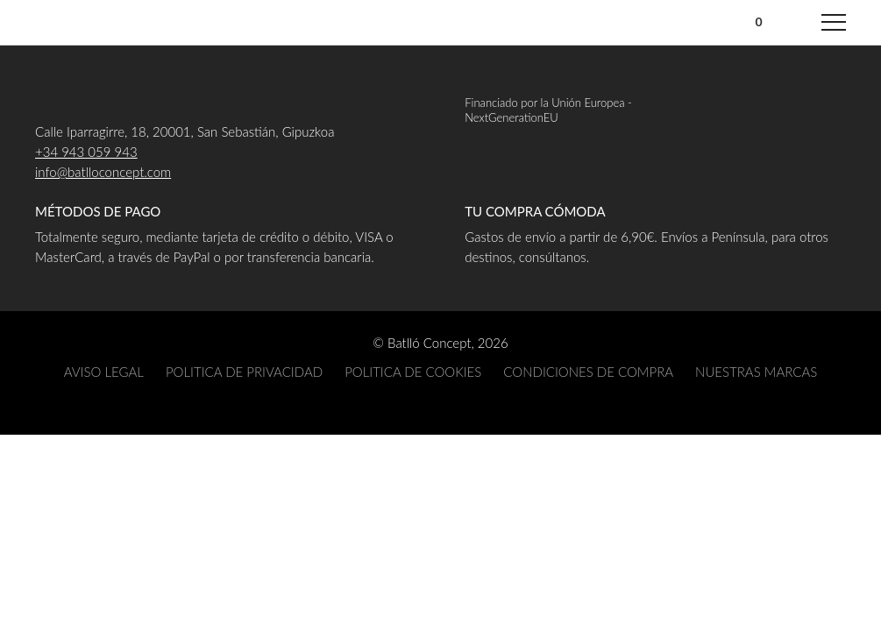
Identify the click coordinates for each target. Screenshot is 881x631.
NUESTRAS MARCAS (756, 371)
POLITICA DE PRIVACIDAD (244, 371)
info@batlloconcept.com (103, 172)
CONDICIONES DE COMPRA (588, 371)
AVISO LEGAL (104, 371)
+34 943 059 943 (86, 152)
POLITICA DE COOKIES (413, 371)
